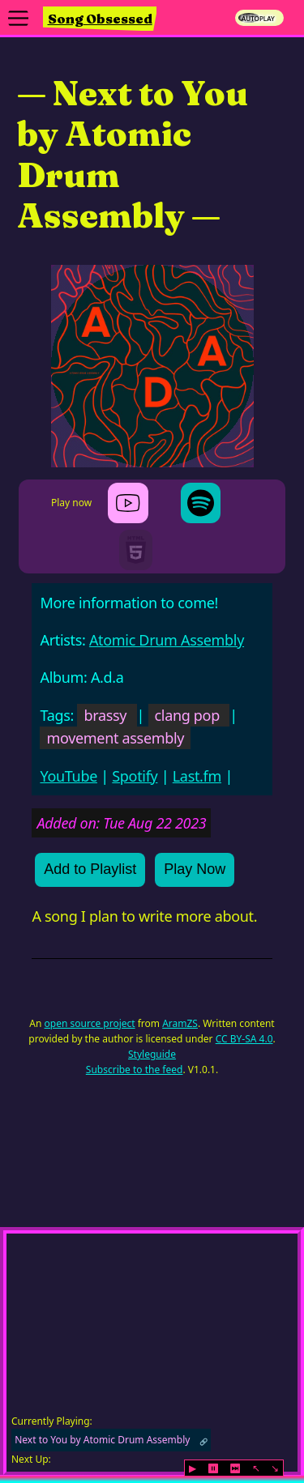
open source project (90, 1023)
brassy (104, 715)
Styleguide (152, 1054)
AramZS (180, 1023)
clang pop (187, 715)
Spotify (134, 776)
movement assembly (115, 738)
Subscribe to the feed (134, 1069)
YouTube (68, 776)
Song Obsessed (100, 19)
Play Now (194, 869)
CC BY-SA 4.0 (244, 1039)
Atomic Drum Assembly (166, 640)
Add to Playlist (90, 869)
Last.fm (197, 776)
